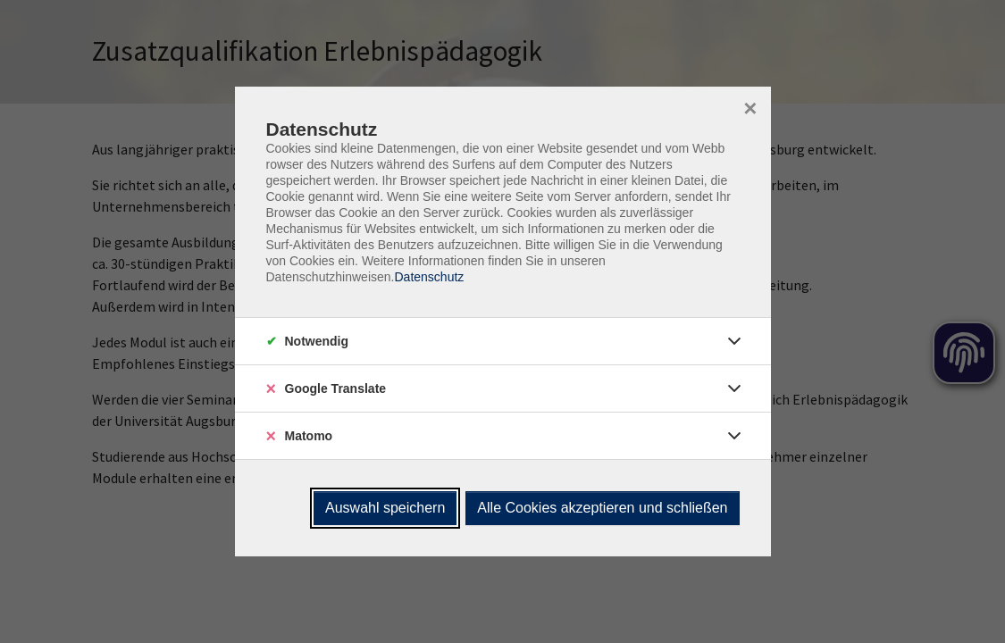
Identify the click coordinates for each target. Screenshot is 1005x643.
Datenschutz (429, 277)
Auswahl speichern (385, 507)
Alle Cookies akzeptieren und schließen (602, 507)
